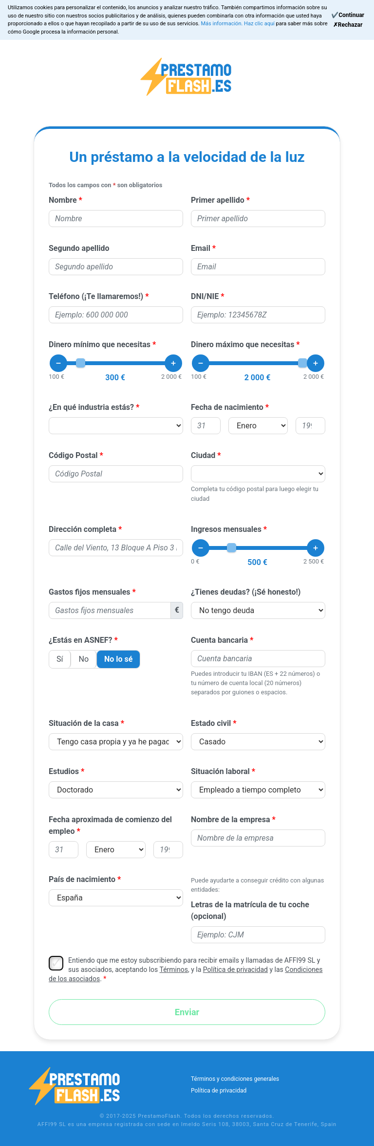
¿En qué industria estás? (91, 407)
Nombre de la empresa (230, 819)
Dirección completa (82, 529)
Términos (173, 969)
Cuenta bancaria (219, 640)
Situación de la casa (84, 723)
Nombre (63, 200)
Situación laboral (220, 771)
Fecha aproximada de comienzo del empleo (110, 825)
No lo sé (118, 659)
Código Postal (73, 455)
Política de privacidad (235, 969)
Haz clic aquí (260, 23)
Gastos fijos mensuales (90, 592)
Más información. (222, 23)
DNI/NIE (205, 296)
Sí (59, 659)
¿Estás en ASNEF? (80, 640)
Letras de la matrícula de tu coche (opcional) (250, 910)
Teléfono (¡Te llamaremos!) (96, 296)
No (83, 659)
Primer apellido (217, 200)
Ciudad (203, 455)
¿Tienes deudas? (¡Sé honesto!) (246, 592)
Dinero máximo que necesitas (242, 344)
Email (200, 248)
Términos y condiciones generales (235, 1078)
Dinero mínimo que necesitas (99, 344)
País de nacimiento (82, 879)
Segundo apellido (79, 248)
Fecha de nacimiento (227, 407)
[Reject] (347, 25)
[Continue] (347, 15)
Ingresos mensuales (226, 529)
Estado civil (211, 723)
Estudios (64, 771)
